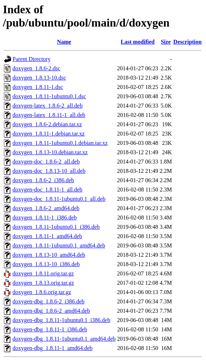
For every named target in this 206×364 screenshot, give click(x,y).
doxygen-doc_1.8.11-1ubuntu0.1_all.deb (59, 199)
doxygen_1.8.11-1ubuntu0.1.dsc (49, 96)
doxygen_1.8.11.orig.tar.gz (43, 273)
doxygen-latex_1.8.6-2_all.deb (48, 106)
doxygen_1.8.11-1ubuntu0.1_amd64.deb (59, 245)
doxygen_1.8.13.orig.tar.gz (43, 283)
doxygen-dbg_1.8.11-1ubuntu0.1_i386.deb (61, 320)
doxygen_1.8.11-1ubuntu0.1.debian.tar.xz (60, 143)
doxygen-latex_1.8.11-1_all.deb (49, 115)
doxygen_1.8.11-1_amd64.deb (47, 236)
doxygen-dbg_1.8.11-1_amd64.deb (53, 348)
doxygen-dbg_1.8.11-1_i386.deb (50, 329)
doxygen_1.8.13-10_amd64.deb (49, 255)
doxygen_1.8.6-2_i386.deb (43, 180)
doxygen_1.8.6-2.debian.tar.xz (47, 124)
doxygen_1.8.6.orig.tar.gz (42, 292)
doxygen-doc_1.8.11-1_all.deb (47, 189)
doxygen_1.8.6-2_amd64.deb (46, 208)
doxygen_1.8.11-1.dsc (38, 87)
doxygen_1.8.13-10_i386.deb (46, 264)
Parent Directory (31, 59)
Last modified (137, 42)
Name (64, 42)
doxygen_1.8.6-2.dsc (36, 68)
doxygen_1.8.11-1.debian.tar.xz (49, 134)
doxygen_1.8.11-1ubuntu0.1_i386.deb (56, 227)
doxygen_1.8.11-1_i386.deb (45, 217)
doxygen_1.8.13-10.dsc (39, 78)
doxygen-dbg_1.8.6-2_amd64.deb (51, 311)
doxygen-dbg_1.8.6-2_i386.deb (48, 301)
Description (187, 42)
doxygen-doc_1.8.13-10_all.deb (49, 171)
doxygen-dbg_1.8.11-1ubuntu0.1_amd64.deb (64, 339)
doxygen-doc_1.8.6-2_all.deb (46, 162)
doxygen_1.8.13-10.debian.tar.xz (50, 152)
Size (166, 42)
